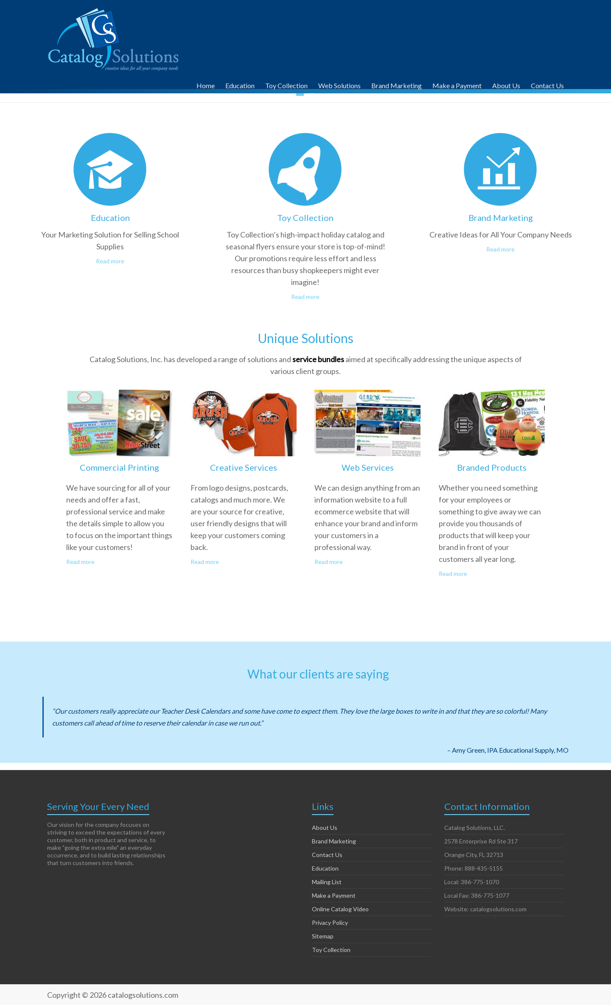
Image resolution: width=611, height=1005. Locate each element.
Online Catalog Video (340, 909)
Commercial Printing (119, 467)
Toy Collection (286, 84)
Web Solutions (339, 84)
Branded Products (492, 467)
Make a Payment (457, 84)
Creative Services (243, 467)
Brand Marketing (396, 84)
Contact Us (547, 84)
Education (240, 84)
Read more (110, 261)
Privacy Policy (330, 922)
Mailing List (327, 881)
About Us (506, 84)
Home (205, 84)
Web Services (368, 467)
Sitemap (323, 936)
